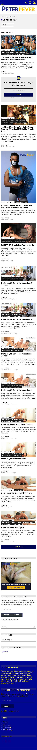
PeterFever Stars (7, 54)
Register (5, 722)
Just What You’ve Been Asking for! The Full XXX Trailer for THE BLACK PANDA (17, 58)
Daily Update (6, 278)
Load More (18, 547)
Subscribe (7, 706)
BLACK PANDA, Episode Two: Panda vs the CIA (17, 245)
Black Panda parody (8, 52)
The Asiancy (18, 280)
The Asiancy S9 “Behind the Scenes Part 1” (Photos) (16, 355)
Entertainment (20, 52)
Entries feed (7, 726)
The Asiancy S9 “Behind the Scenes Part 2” (16, 319)
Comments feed (8, 728)
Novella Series (16, 522)
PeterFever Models (7, 122)
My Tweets (4, 652)
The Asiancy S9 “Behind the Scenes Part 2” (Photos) (16, 284)
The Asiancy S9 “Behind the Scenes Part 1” (16, 390)
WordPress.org (7, 730)
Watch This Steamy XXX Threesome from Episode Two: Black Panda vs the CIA (16, 206)
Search (34, 627)
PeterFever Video (20, 54)
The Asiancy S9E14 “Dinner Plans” (13, 459)
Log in (5, 724)
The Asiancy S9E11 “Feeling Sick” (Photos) (16, 493)
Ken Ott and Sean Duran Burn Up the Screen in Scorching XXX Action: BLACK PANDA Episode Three (18, 129)
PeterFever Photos (7, 280)
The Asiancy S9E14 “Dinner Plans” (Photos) (16, 424)
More (31, 68)
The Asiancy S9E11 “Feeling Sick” (13, 527)
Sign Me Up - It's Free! (11, 615)
